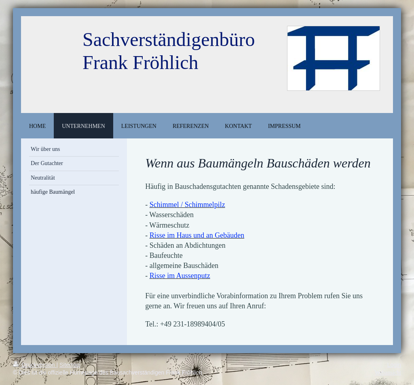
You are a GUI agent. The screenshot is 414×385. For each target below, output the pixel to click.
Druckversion (34, 365)
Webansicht (388, 373)
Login (394, 365)
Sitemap (69, 365)
